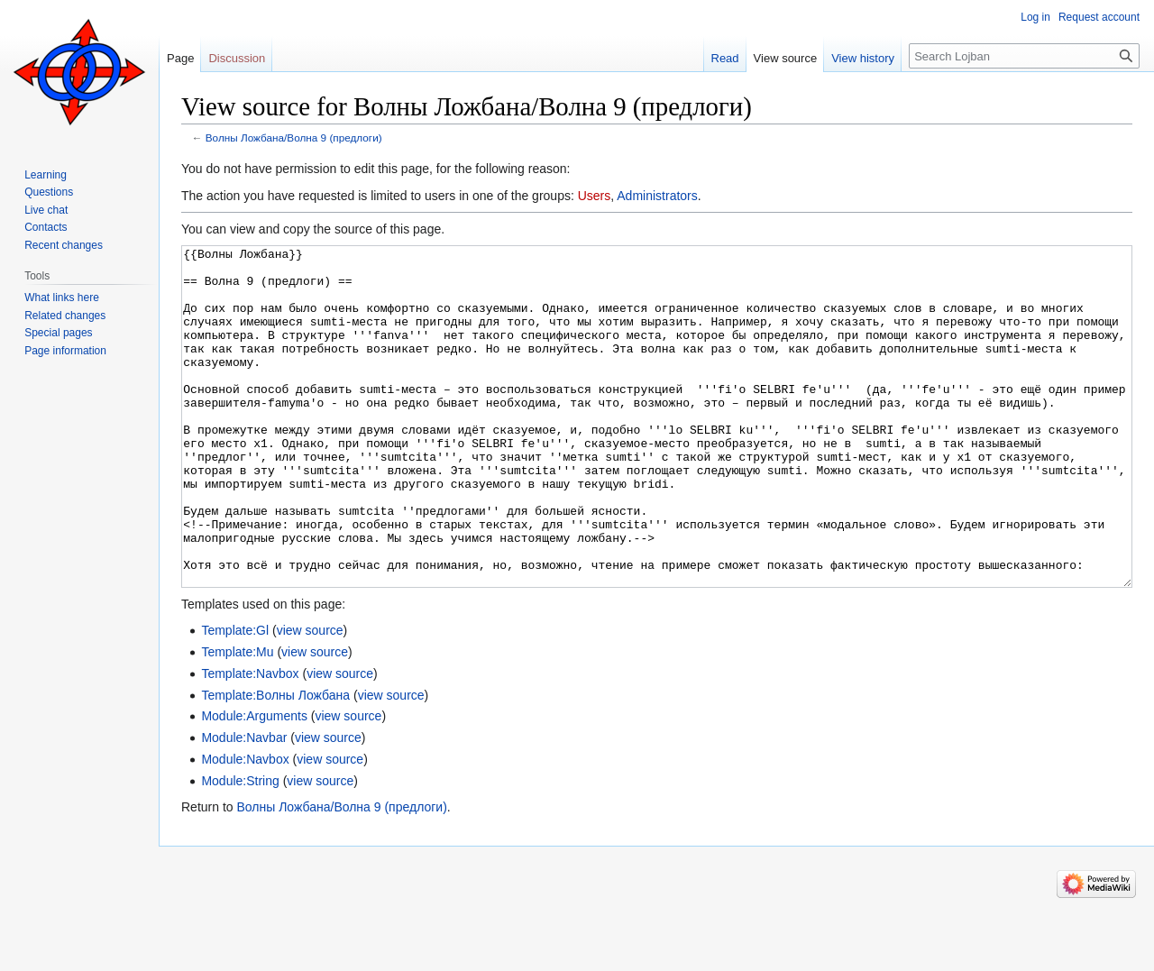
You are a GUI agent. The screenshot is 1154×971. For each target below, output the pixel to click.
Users (594, 195)
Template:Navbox (249, 741)
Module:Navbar (244, 805)
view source (310, 698)
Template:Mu (237, 719)
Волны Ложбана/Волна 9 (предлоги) (294, 137)
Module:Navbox (244, 827)
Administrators (657, 195)
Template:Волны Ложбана (275, 763)
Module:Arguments (254, 783)
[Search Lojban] (1024, 56)
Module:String (240, 848)
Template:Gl (235, 698)
